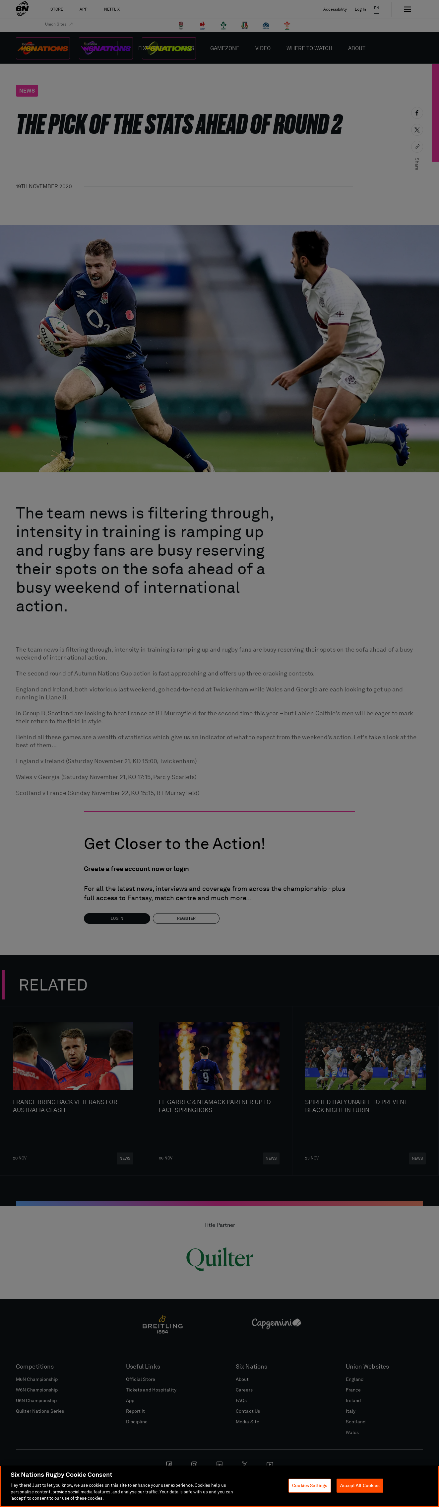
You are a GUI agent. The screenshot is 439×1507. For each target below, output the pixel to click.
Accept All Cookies (359, 1485)
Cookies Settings (309, 1485)
